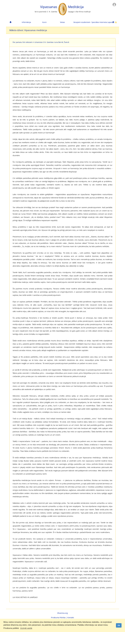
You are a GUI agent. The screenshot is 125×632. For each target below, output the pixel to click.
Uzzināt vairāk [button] (26, 628)
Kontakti (70, 617)
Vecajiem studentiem (81, 22)
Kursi (44, 22)
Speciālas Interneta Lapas (99, 22)
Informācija (26, 22)
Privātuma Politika (58, 617)
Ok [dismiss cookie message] (119, 625)
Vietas (62, 22)
